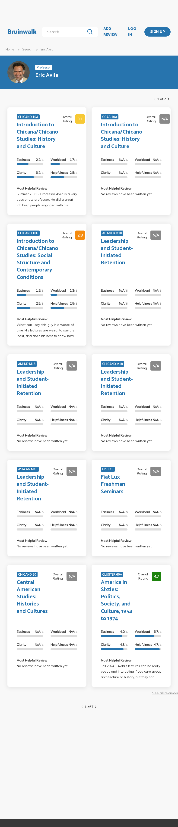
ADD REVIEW (110, 32)
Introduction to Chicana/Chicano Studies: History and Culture (37, 135)
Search (27, 49)
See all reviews (165, 693)
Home (10, 49)
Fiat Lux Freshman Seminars (113, 484)
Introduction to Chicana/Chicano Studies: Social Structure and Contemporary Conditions (37, 259)
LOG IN (132, 32)
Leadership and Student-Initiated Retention (117, 252)
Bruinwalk (22, 32)
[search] (64, 32)
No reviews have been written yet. (126, 194)
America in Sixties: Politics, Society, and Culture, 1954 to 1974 (116, 600)
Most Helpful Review (32, 188)
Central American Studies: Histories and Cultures (32, 597)
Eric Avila (47, 49)
